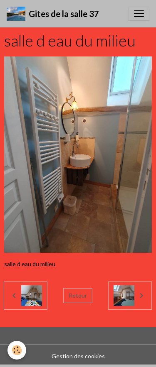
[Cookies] (16, 350)
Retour (78, 295)
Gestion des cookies (78, 356)
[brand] (53, 14)
